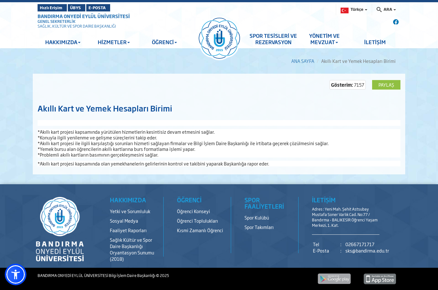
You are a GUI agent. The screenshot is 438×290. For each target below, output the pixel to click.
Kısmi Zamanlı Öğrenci (200, 230)
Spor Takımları (259, 227)
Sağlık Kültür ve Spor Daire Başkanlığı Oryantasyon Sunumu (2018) (132, 249)
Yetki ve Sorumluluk (130, 211)
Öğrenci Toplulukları (197, 220)
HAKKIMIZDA (63, 42)
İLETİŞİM (375, 42)
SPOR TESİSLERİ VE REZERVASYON (273, 39)
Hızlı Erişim (53, 7)
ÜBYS (84, 7)
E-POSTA (114, 7)
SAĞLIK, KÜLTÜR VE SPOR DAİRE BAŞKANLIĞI (77, 26)
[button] (15, 274)
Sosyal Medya (124, 220)
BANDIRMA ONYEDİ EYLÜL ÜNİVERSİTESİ (84, 16)
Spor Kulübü (256, 217)
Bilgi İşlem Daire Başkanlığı (132, 275)
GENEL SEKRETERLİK (56, 21)
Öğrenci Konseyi (193, 211)
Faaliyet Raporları (128, 230)
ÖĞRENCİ (164, 42)
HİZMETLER (114, 42)
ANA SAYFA (302, 60)
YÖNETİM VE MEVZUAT (324, 39)
